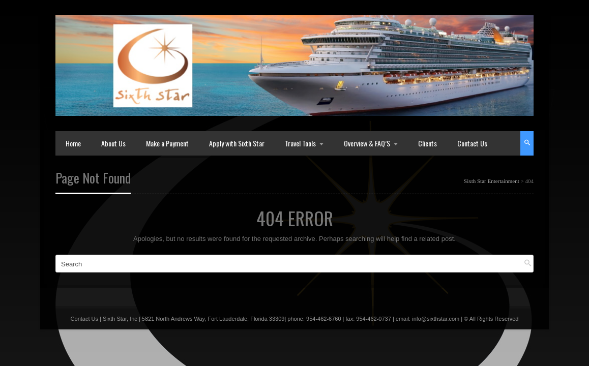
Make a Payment (167, 143)
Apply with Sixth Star (236, 143)
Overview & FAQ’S (367, 143)
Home (73, 143)
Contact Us (472, 143)
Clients (427, 143)
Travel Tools (300, 143)
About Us (113, 143)
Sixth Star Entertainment (491, 181)
